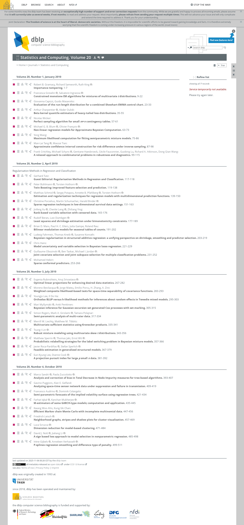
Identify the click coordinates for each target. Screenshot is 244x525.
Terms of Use (27, 467)
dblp (24, 4)
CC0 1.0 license (77, 464)
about (61, 4)
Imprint (55, 467)
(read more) (171, 24)
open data (55, 464)
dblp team (61, 460)
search (49, 4)
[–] (194, 77)
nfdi (71, 4)
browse (36, 4)
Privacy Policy (42, 467)
